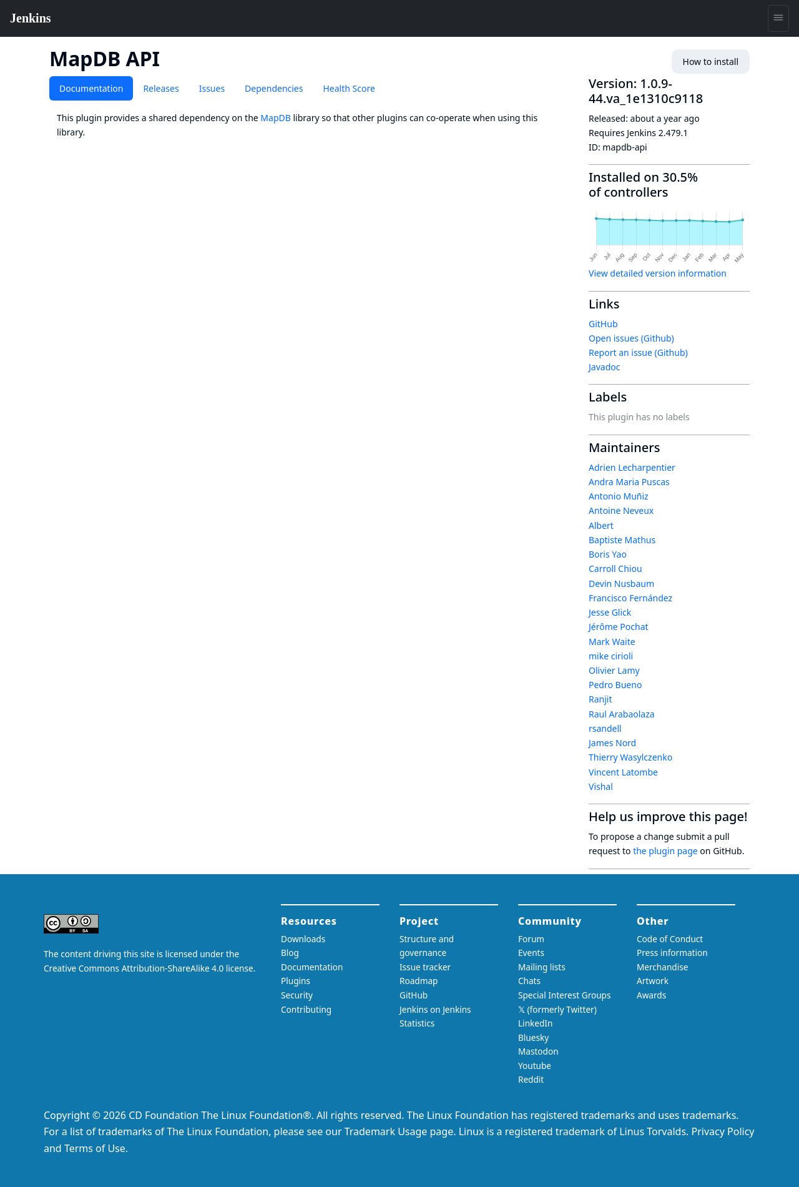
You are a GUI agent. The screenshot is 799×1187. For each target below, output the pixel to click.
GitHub (603, 324)
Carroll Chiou (615, 568)
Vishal (601, 786)
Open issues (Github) (631, 338)
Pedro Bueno (615, 685)
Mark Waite (612, 642)
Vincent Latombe (623, 772)
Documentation (91, 88)
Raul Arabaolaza (622, 714)
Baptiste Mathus (622, 540)
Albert (601, 525)
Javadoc (604, 367)
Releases (161, 88)
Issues (212, 88)
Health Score (349, 88)
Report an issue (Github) (638, 352)
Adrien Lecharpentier (632, 467)
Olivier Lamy (614, 670)
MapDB (275, 118)
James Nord (612, 743)
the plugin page (665, 851)
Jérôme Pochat (619, 627)
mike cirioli (611, 656)
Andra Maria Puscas (629, 482)
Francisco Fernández (630, 598)
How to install (710, 61)
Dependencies (274, 88)
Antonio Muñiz (619, 496)
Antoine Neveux (621, 510)
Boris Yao (608, 554)
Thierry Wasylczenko (630, 757)
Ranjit (600, 699)
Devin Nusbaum (621, 583)
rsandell (605, 728)
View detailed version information (658, 273)
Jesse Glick (610, 612)
